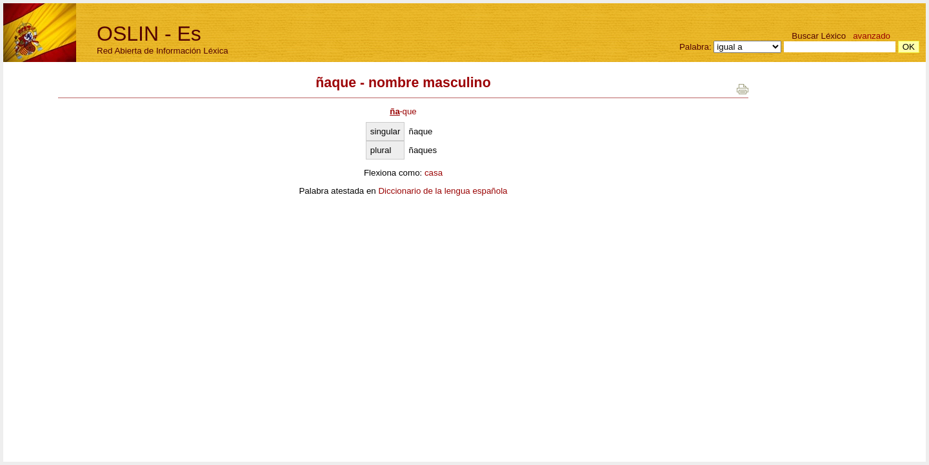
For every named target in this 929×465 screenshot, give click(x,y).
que (403, 111)
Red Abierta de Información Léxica (162, 51)
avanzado (871, 36)
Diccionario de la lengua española (442, 191)
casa (434, 173)
